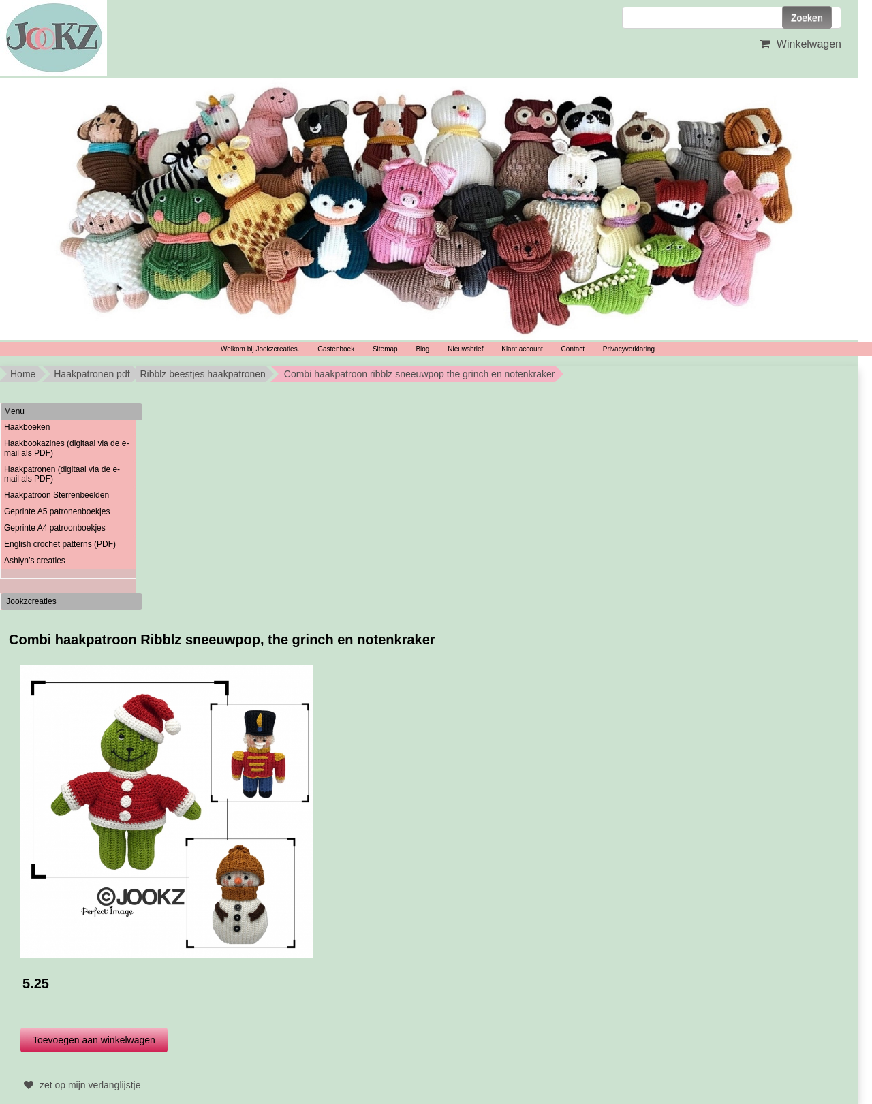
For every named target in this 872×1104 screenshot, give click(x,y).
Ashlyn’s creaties (34, 560)
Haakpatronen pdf (91, 373)
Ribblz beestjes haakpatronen (202, 373)
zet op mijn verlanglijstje (80, 1085)
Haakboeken (27, 427)
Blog (422, 349)
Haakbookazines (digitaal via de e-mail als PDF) (66, 448)
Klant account (522, 349)
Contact (573, 349)
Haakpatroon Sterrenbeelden (56, 495)
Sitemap (385, 349)
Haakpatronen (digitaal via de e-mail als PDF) (62, 474)
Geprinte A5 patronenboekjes (57, 511)
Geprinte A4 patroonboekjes (55, 528)
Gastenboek (335, 349)
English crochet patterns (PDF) (60, 544)
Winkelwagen (798, 44)
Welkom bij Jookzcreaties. (260, 349)
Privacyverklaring (629, 349)
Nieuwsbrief (465, 349)
